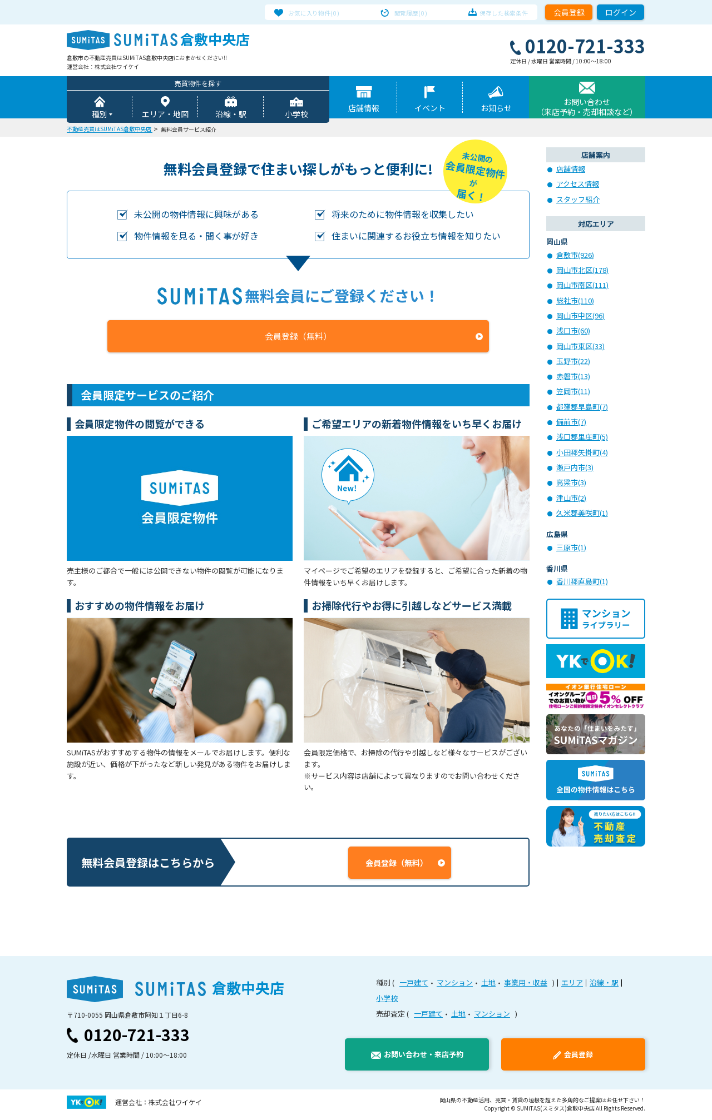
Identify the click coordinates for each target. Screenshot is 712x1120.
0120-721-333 (137, 1036)
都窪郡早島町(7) (582, 408)
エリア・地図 (165, 115)
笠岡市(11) (573, 392)
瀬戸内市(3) (575, 469)
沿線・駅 (230, 115)
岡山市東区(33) (580, 347)
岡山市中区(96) (580, 317)
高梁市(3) (571, 484)
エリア (572, 984)
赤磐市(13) (573, 377)
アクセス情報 (577, 185)
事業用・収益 (525, 984)
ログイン (620, 12)
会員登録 (569, 12)
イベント (430, 109)
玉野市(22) (573, 362)
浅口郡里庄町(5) (582, 438)
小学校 (296, 115)
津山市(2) (571, 499)
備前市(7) (571, 423)
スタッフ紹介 (578, 201)
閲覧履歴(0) (411, 12)
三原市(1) (571, 549)
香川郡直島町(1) (582, 583)
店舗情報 (363, 109)
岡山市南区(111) (582, 286)
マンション (455, 984)
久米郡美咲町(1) (582, 514)
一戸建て (413, 984)
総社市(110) (575, 302)
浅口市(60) (573, 332)
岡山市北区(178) (582, 271)
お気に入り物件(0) (323, 12)
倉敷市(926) (575, 256)
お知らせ (496, 109)
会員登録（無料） (298, 338)
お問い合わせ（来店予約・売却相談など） (586, 108)
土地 (488, 984)
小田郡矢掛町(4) (582, 454)
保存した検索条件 (494, 12)
